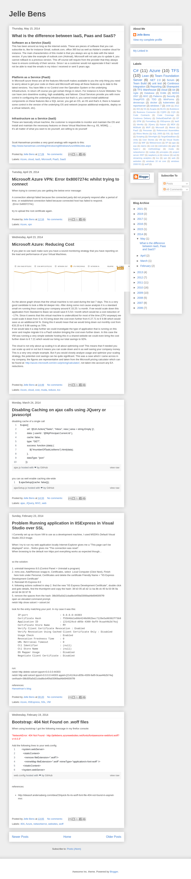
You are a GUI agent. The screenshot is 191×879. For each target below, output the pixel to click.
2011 (140, 282)
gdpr (174, 146)
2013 (140, 272)
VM (49, 702)
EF (177, 118)
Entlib (163, 93)
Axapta (153, 109)
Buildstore (174, 109)
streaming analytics (142, 158)
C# (136, 70)
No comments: (55, 154)
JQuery (30, 503)
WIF (144, 143)
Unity (135, 140)
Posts (168, 183)
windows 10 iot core (156, 161)
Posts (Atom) (74, 848)
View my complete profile (147, 39)
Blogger (114, 871)
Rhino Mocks (143, 133)
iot (173, 89)
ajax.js (17, 467)
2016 (140, 223)
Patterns (157, 96)
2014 (140, 234)
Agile (135, 93)
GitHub (44, 467)
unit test (157, 83)
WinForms (168, 99)
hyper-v (136, 149)
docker (153, 102)
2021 (140, 208)
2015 (140, 229)
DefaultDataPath (163, 118)
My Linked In (140, 50)
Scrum (170, 80)
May (143, 238)
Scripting (140, 136)
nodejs (152, 152)
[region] (66, 443)
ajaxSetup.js (21, 487)
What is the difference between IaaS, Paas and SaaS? (64, 35)
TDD (153, 99)
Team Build (140, 83)
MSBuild (137, 127)
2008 (168, 106)
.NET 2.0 (155, 80)
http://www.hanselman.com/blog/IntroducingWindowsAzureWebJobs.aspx (51, 145)
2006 (140, 307)
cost (37, 389)
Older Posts (113, 836)
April (143, 255)
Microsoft (46, 159)
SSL (43, 702)
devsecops (138, 102)
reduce (52, 389)
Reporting (156, 86)
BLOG (163, 109)
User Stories (148, 140)
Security (171, 96)
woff (61, 823)
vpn (30, 224)
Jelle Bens (27, 14)
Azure (23, 159)
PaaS (56, 159)
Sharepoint (172, 86)
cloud (31, 159)
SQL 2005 (157, 133)
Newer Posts (20, 836)
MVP (148, 127)
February (145, 265)
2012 (176, 106)
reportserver (139, 105)
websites (53, 823)
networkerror (40, 823)
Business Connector (146, 112)
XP (166, 143)
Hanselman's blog (21, 688)
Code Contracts (141, 115)
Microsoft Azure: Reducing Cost (43, 244)
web (44, 503)
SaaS (63, 159)
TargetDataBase (168, 136)
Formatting (151, 121)
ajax (23, 503)
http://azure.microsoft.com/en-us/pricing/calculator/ (52, 362)
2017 (140, 218)
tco (58, 389)
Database (149, 93)
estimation (163, 146)
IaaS (37, 159)
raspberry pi (153, 155)
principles (164, 152)
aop (135, 146)
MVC (38, 503)
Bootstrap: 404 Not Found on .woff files (50, 722)
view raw (114, 467)
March (144, 260)
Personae (147, 130)
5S (145, 109)
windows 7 (156, 105)
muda (44, 389)
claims (144, 146)
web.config (20, 775)
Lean (145, 76)
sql (174, 155)
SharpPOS (138, 99)
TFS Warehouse (146, 89)
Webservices (155, 143)
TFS (175, 70)
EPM (139, 121)
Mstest (172, 127)
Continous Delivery (142, 118)
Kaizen (163, 124)
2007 (140, 302)
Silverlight (152, 136)
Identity (140, 124)
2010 (140, 287)
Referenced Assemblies (168, 130)
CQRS (163, 112)
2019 (140, 213)
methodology (154, 149)
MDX (173, 124)
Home (67, 836)
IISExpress (34, 702)
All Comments (172, 189)
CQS (173, 112)
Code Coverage (165, 115)
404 (23, 823)
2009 (140, 292)
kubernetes (169, 102)
